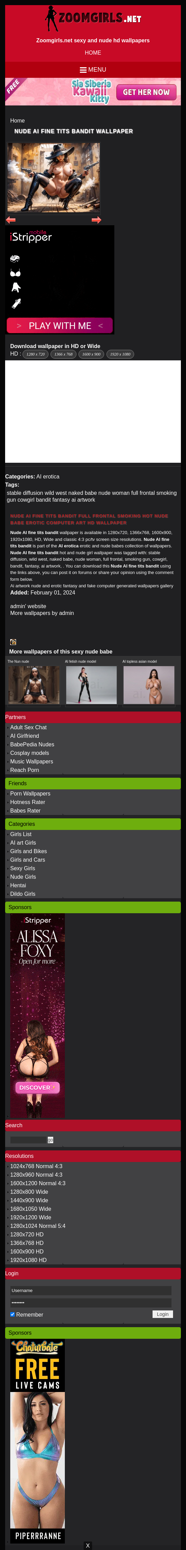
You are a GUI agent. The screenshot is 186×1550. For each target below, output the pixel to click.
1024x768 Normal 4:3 (36, 1166)
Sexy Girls (22, 868)
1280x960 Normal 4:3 (36, 1175)
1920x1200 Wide (30, 1217)
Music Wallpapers (31, 761)
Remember (29, 1315)
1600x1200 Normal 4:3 (38, 1183)
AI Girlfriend (24, 736)
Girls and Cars (27, 860)
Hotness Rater (27, 802)
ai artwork (83, 500)
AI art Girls (23, 843)
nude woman (114, 493)
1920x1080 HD (28, 1260)
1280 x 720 (35, 354)
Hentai (18, 885)
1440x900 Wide (29, 1200)
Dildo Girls (22, 894)
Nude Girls (23, 877)
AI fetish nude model (80, 661)
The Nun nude (18, 661)
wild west (56, 493)
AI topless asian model (140, 661)
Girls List (20, 834)
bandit (43, 500)
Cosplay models (29, 753)
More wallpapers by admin (42, 613)
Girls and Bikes (28, 851)
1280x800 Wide (29, 1192)
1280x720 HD (27, 1234)
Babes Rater (25, 811)
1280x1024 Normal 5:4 (38, 1226)
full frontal (143, 493)
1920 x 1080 (120, 354)
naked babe (82, 493)
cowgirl (25, 500)
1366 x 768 (63, 354)
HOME (93, 53)
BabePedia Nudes (32, 744)
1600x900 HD (27, 1251)
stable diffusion (25, 493)
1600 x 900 (91, 354)
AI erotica (48, 476)
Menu (97, 69)
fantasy (61, 500)
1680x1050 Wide (30, 1209)
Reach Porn (24, 770)
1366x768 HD (27, 1243)
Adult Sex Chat (28, 727)
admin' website (28, 606)
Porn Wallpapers (30, 793)
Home (17, 121)
